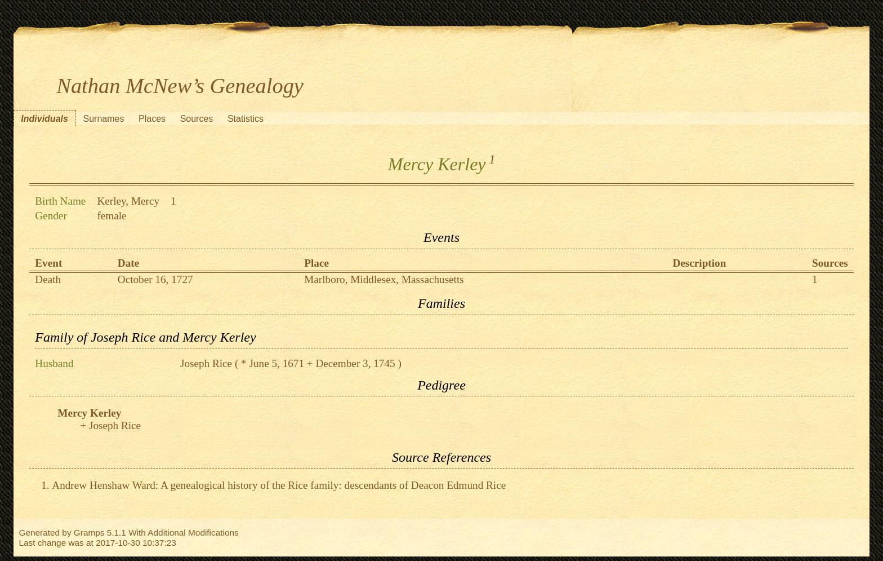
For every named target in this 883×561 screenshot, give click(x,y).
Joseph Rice (206, 363)
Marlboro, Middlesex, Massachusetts (384, 279)
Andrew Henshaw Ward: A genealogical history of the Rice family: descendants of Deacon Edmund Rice (279, 485)
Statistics (246, 118)
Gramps (89, 532)
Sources (196, 118)
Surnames (103, 118)
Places (152, 118)
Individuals (44, 118)
